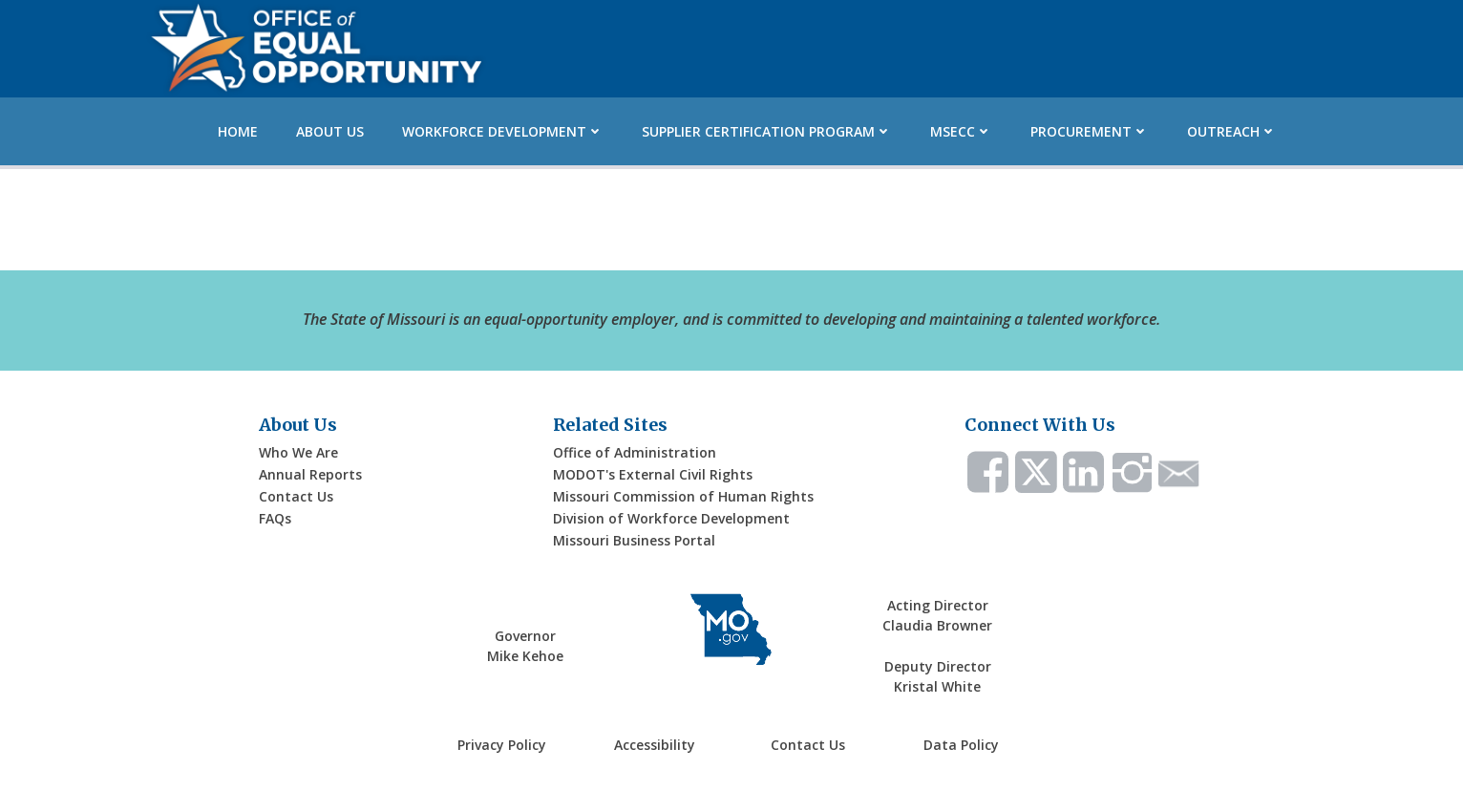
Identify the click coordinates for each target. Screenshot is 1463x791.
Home (238, 129)
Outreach (1232, 129)
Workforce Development (503, 129)
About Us (330, 129)
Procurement (1089, 129)
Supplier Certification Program (767, 129)
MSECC (961, 129)
